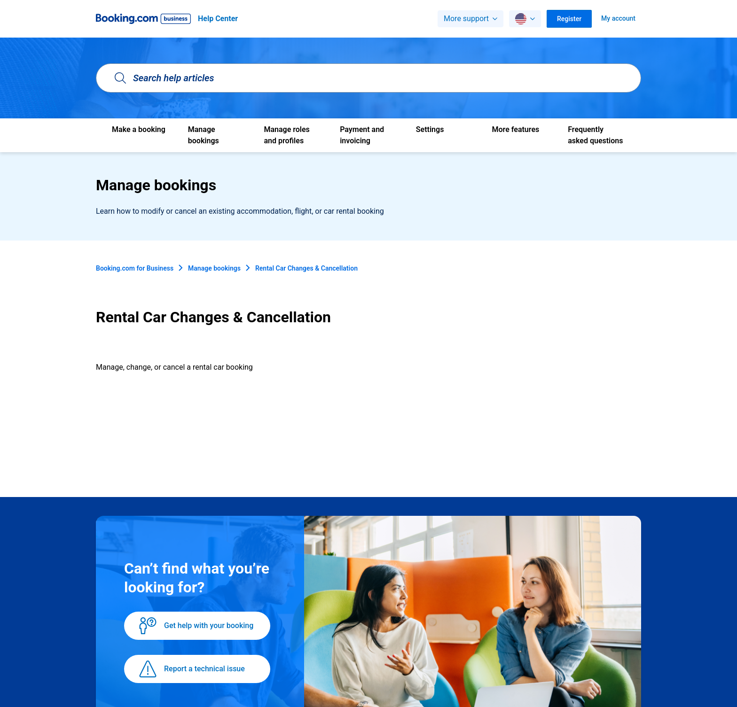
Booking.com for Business (134, 268)
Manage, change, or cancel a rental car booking (174, 367)
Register (569, 19)
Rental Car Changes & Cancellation (306, 268)
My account (618, 18)
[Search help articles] (368, 78)
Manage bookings (214, 268)
